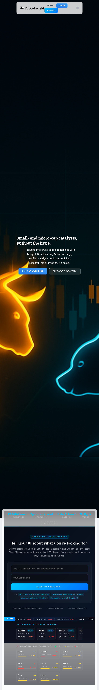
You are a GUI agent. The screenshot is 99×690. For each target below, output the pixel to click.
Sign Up (61, 5)
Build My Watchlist (33, 271)
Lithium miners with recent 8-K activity (33, 598)
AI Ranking (51, 10)
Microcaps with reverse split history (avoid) (64, 598)
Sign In (49, 5)
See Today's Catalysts (64, 271)
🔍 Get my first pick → (49, 587)
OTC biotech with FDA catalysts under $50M (33, 594)
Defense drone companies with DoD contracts (68, 594)
